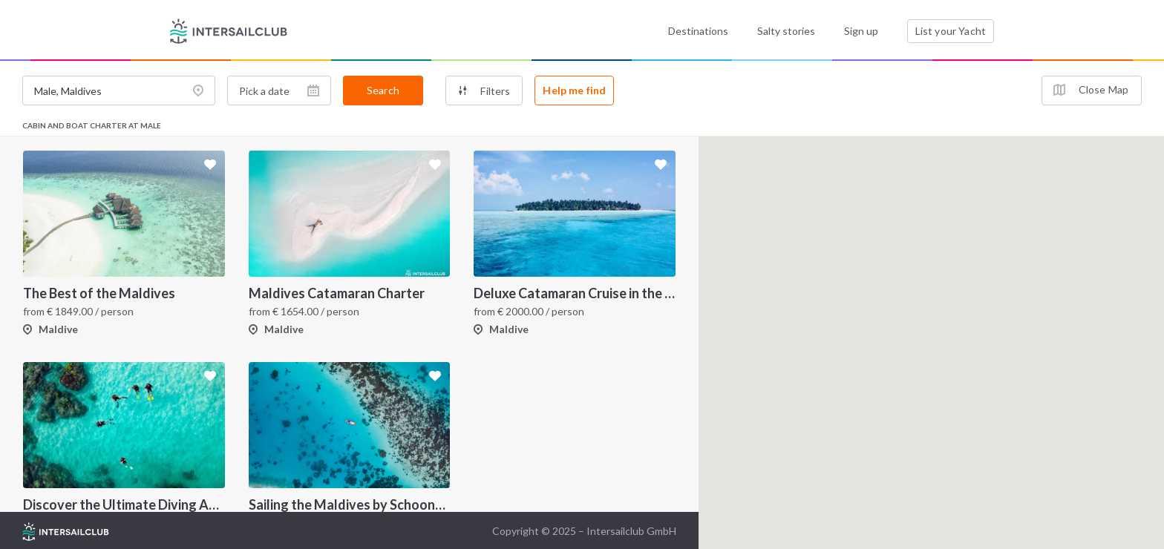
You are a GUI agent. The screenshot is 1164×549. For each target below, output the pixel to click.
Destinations (698, 30)
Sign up (861, 30)
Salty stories (786, 30)
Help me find (574, 90)
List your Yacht (950, 30)
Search (383, 90)
